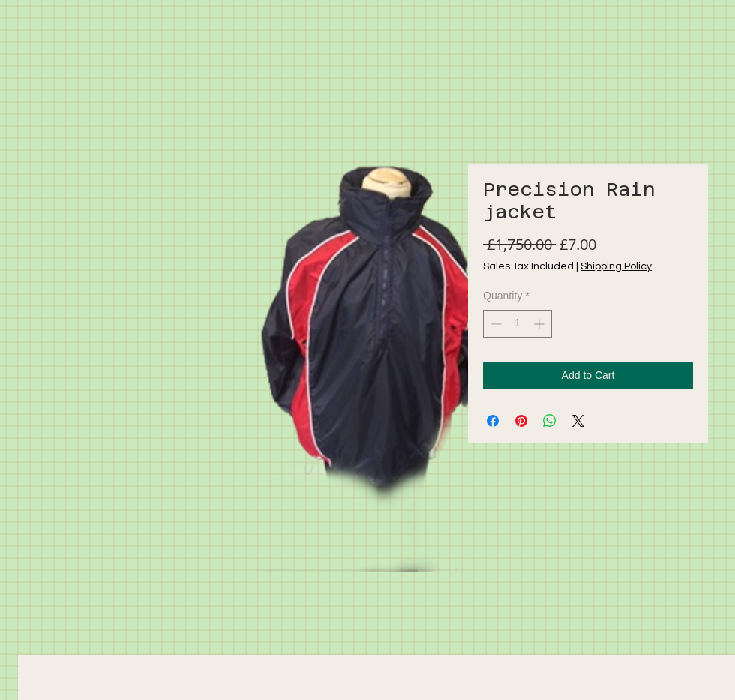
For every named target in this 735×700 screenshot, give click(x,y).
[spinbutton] (517, 324)
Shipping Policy (616, 266)
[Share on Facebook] (493, 421)
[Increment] (540, 324)
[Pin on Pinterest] (521, 421)
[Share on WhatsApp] (550, 421)
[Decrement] (494, 324)
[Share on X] (578, 421)
